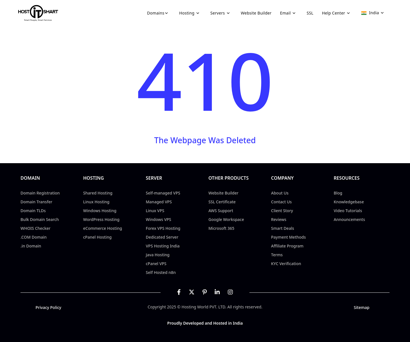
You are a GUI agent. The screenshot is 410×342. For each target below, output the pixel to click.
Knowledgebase (349, 201)
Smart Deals (282, 228)
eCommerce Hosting (102, 228)
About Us (279, 193)
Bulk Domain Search (39, 219)
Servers (221, 13)
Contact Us (281, 201)
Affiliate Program (287, 246)
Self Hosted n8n (161, 272)
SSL (310, 13)
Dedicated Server (162, 237)
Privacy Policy (48, 307)
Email (289, 13)
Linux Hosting (96, 201)
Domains (159, 13)
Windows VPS (158, 219)
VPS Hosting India (163, 246)
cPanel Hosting (97, 237)
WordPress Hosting (101, 219)
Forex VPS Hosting (163, 228)
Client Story (282, 210)
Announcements (349, 219)
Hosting (190, 13)
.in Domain (30, 246)
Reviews (278, 219)
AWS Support (220, 210)
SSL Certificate (222, 201)
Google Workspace (226, 219)
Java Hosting (158, 254)
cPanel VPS (156, 263)
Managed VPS (159, 201)
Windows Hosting (99, 210)
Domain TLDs (33, 210)
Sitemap (362, 307)
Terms (277, 254)
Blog (338, 193)
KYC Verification (286, 263)
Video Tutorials (348, 210)
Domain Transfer (36, 201)
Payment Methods (288, 237)
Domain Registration (40, 193)
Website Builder (256, 13)
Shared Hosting (97, 193)
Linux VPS (155, 210)
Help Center (337, 13)
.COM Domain (33, 237)
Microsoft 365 (221, 228)
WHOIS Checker (35, 228)
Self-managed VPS (163, 193)
